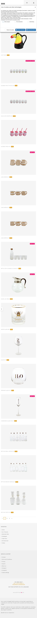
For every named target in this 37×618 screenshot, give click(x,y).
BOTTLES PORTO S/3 (7, 512)
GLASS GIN (5, 359)
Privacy (3, 561)
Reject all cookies (9, 29)
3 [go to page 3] (9, 518)
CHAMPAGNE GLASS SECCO (9, 420)
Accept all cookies (30, 29)
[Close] (35, 6)
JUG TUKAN (5, 55)
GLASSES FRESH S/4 (7, 146)
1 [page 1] (4, 518)
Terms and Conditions (7, 559)
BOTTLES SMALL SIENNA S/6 (9, 451)
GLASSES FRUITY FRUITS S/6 (9, 85)
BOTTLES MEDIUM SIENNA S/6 (9, 481)
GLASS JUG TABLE (7, 298)
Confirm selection (20, 29)
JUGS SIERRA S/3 (6, 177)
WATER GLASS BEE (7, 329)
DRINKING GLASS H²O (7, 390)
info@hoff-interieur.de (18, 584)
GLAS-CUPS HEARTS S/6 (8, 116)
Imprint (3, 563)
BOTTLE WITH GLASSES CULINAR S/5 (11, 268)
